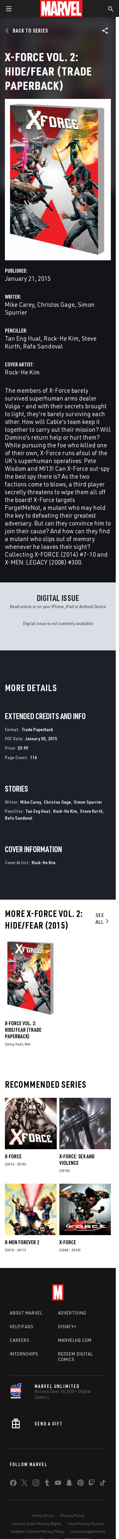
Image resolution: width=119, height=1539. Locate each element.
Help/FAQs (22, 1326)
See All (103, 918)
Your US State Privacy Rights (37, 1523)
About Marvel (26, 1312)
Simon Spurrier (88, 802)
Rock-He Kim (61, 338)
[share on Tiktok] (102, 1484)
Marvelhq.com (75, 1340)
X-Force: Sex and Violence (77, 1159)
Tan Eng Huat (23, 338)
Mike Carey (19, 304)
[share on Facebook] (13, 1484)
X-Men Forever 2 (22, 1242)
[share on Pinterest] (80, 1484)
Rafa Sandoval (43, 346)
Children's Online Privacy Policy (37, 1531)
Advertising (72, 1312)
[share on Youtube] (58, 1484)
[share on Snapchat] (69, 1484)
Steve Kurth (91, 811)
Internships (24, 1353)
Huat (19, 1044)
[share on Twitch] (91, 1484)
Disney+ (67, 1326)
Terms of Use (42, 1515)
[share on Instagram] (36, 1484)
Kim (28, 1044)
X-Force (13, 1156)
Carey (9, 1044)
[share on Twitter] (24, 1484)
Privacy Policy (72, 1515)
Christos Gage (56, 304)
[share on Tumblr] (47, 1484)
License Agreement (88, 1531)
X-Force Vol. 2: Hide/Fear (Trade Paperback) (23, 1030)
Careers (20, 1340)
